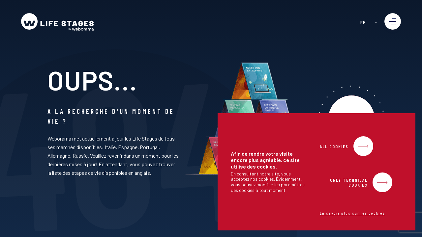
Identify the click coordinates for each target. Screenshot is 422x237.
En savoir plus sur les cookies (352, 213)
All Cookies (334, 146)
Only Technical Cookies (349, 182)
